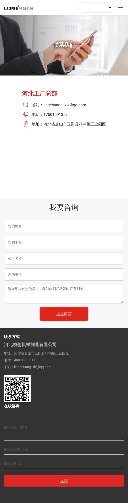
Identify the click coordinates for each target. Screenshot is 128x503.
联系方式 (12, 336)
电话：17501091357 (50, 114)
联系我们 (64, 45)
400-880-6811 (24, 360)
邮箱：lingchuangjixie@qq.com (59, 105)
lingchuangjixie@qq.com (33, 367)
